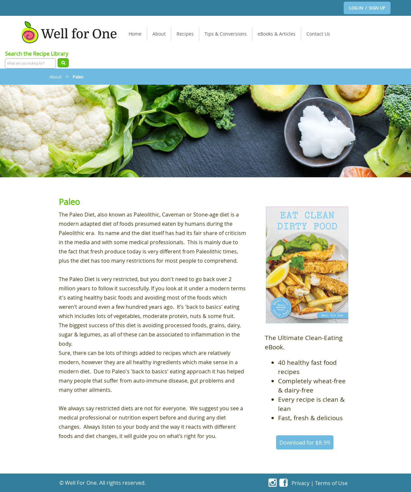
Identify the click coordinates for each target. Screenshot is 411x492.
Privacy (300, 482)
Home (135, 34)
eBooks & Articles (277, 34)
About (159, 34)
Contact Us (318, 34)
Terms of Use (331, 482)
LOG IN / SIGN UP (367, 8)
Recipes (185, 34)
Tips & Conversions (226, 34)
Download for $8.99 (304, 442)
